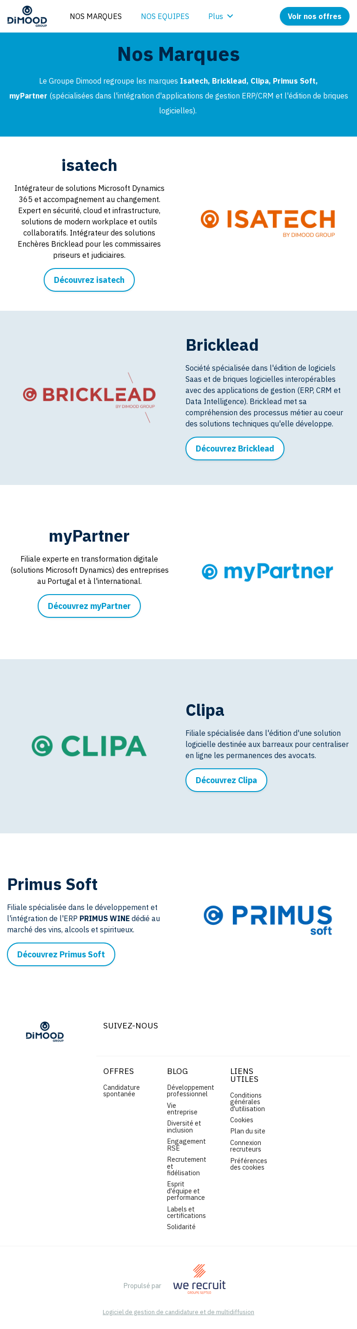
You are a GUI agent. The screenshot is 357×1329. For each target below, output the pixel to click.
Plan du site (247, 1130)
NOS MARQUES (96, 16)
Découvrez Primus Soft (61, 954)
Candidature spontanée (121, 1090)
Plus (220, 16)
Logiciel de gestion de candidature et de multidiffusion (178, 1312)
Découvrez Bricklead (235, 448)
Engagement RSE (186, 1144)
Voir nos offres (315, 16)
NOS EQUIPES (165, 16)
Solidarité (181, 1226)
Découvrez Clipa (226, 780)
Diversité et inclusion (184, 1126)
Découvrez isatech (89, 280)
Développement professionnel (190, 1090)
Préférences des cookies (248, 1164)
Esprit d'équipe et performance (186, 1190)
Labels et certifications (186, 1212)
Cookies (241, 1119)
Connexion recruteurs (245, 1145)
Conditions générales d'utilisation (247, 1102)
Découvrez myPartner (89, 606)
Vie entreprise (182, 1108)
